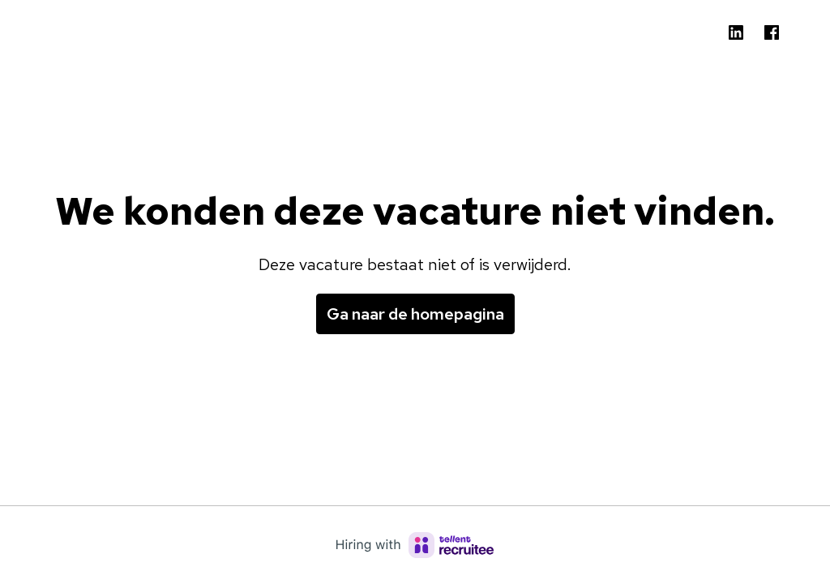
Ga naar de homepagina (415, 313)
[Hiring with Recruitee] (415, 545)
